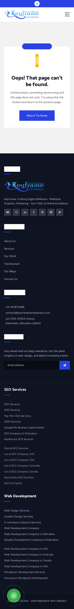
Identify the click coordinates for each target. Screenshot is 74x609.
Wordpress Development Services (24, 573)
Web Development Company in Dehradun (29, 534)
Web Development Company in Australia (28, 555)
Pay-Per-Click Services (17, 417)
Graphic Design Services (18, 517)
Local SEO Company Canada (21, 472)
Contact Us (11, 279)
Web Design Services (16, 511)
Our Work (10, 256)
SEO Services (12, 405)
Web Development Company (21, 529)
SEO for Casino (13, 484)
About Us (10, 241)
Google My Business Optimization (24, 428)
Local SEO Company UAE (19, 455)
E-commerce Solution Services (22, 523)
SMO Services (12, 411)
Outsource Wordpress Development (26, 579)
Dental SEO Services (16, 449)
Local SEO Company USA (19, 461)
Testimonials (12, 264)
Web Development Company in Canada (28, 561)
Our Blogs (10, 271)
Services (9, 249)
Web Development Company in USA (26, 549)
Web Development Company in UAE (26, 567)
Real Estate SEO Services (19, 478)
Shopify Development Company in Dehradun (31, 540)
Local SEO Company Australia (22, 467)
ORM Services (12, 422)
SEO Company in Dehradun (20, 434)
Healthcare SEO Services (18, 440)
